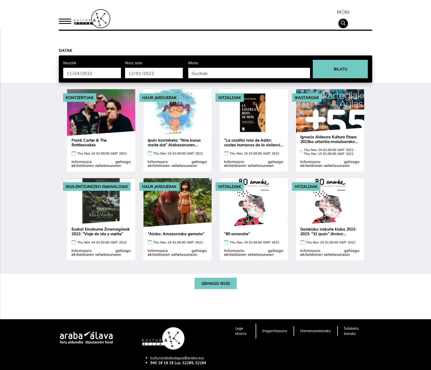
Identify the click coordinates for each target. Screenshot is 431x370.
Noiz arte (133, 62)
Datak (65, 50)
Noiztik (69, 62)
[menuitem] (242, 331)
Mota (193, 62)
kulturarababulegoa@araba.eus (177, 357)
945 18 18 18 (161, 362)
